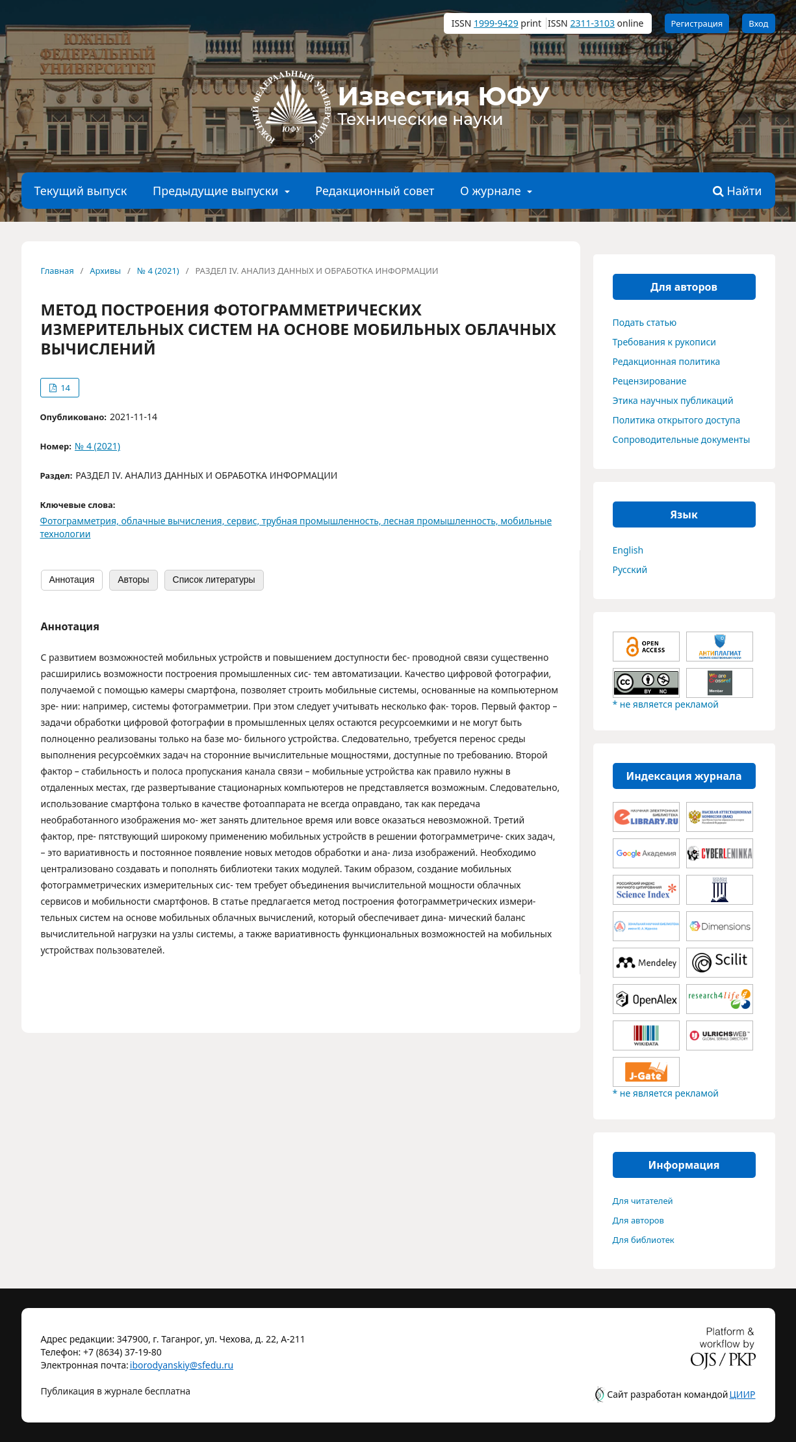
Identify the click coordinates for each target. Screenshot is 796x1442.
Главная (57, 270)
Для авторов (638, 1220)
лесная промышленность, (441, 520)
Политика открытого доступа (677, 420)
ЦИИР (743, 1394)
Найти (737, 191)
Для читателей (643, 1201)
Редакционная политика (667, 361)
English (628, 550)
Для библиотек (643, 1240)
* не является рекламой (666, 704)
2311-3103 (592, 23)
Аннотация (72, 579)
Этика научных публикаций (673, 400)
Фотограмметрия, (81, 520)
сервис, (244, 520)
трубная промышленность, (322, 520)
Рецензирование (650, 381)
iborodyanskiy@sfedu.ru (162, 1365)
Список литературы (214, 579)
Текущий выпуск (80, 190)
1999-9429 (496, 23)
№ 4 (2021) (158, 270)
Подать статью (645, 322)
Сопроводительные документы (682, 439)
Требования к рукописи (665, 342)
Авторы (133, 579)
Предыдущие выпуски (217, 190)
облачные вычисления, (174, 520)
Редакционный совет (374, 190)
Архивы (105, 270)
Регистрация (697, 23)
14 (64, 388)
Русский (630, 569)
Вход (758, 23)
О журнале (492, 190)
